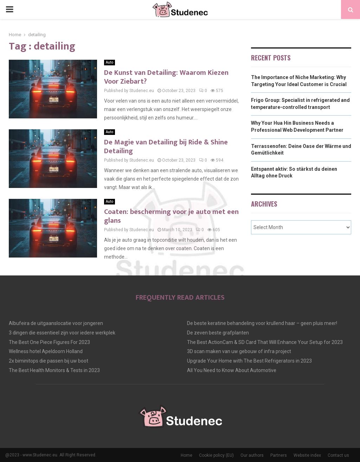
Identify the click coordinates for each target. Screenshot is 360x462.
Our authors (252, 455)
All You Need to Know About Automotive (231, 370)
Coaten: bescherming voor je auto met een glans (171, 216)
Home (186, 455)
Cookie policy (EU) (216, 455)
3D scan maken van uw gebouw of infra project (239, 351)
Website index (307, 455)
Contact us (338, 455)
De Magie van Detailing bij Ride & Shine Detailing (166, 146)
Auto (109, 62)
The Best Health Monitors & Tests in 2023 (54, 370)
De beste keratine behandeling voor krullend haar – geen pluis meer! (262, 323)
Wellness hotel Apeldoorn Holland (46, 351)
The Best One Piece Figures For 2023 (49, 342)
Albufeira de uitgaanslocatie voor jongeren (56, 323)
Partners (278, 455)
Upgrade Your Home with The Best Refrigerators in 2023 (249, 361)
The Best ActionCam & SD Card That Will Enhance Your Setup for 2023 (265, 342)
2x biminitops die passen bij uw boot (48, 361)
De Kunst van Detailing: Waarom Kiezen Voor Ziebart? (166, 77)
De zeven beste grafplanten (218, 333)
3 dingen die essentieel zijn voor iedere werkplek (62, 333)
